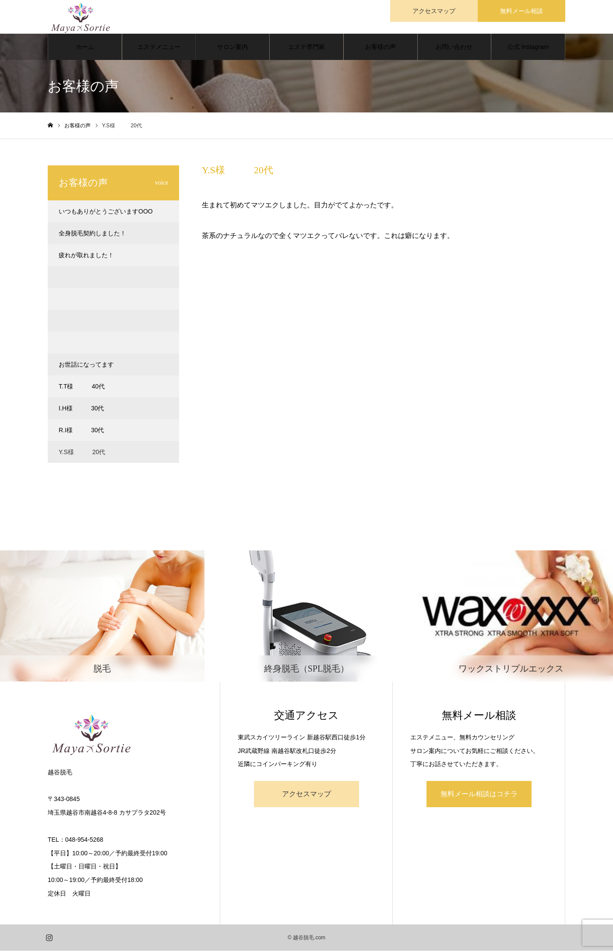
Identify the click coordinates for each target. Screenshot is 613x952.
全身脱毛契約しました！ (92, 234)
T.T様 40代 (82, 387)
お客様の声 (380, 48)
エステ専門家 (306, 48)
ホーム (85, 48)
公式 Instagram (528, 48)
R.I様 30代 (81, 431)
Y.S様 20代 (82, 453)
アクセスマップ (306, 795)
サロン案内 (232, 48)
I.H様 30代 (81, 409)
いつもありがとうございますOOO (106, 212)
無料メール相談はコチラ (479, 795)
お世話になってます (86, 365)
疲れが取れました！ (86, 256)
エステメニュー (158, 48)
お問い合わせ (454, 48)
